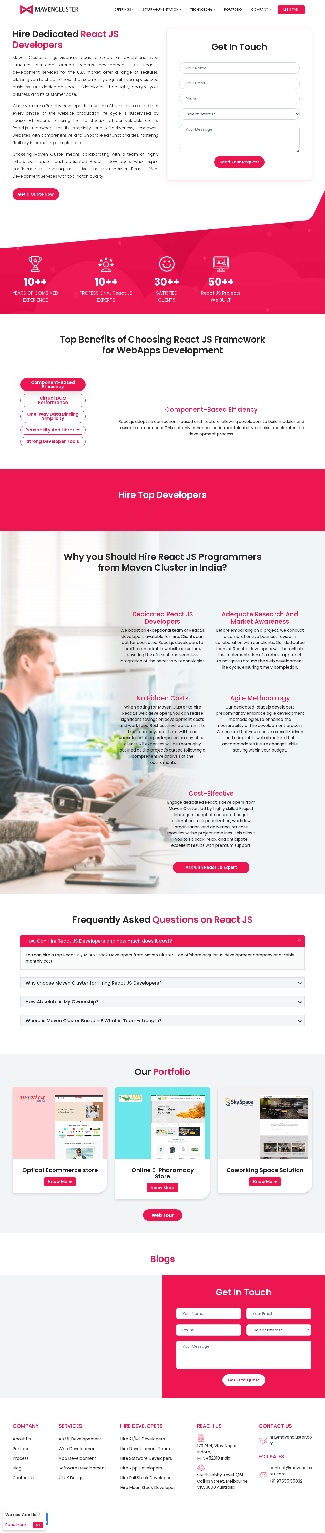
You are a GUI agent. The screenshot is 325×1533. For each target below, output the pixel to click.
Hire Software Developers (146, 1458)
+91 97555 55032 (285, 1481)
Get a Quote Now (36, 194)
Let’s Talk (291, 9)
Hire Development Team (145, 1449)
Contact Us (24, 1478)
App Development (77, 1458)
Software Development (82, 1468)
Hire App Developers (141, 1468)
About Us (22, 1439)
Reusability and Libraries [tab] (53, 430)
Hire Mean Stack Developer (147, 1487)
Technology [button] (201, 9)
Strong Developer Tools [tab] (53, 441)
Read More (15, 1524)
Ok (38, 1525)
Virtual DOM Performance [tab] (53, 400)
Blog (17, 1468)
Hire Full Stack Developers (146, 1478)
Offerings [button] (122, 9)
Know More (60, 1182)
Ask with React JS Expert (211, 867)
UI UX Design (71, 1478)
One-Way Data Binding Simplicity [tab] (53, 416)
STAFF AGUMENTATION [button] (161, 9)
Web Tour (162, 1215)
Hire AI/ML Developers (142, 1439)
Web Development (78, 1449)
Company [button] (260, 9)
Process (21, 1458)
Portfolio (233, 9)
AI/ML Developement (80, 1439)
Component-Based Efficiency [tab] (53, 384)
